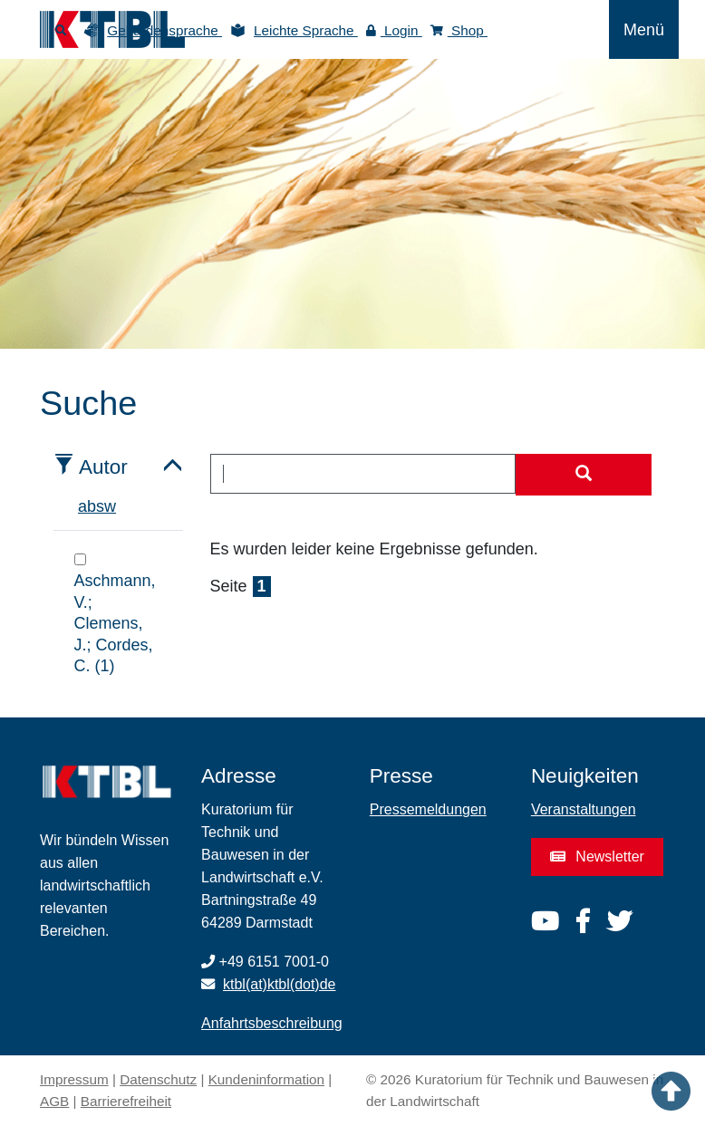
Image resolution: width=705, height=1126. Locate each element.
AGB (54, 1101)
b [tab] (91, 506)
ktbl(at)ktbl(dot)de (279, 984)
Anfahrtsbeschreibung (272, 1023)
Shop (459, 30)
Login (394, 30)
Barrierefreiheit (126, 1101)
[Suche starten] (584, 475)
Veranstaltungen (583, 809)
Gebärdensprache (164, 30)
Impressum (74, 1079)
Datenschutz (158, 1079)
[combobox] (363, 474)
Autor (103, 467)
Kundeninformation (266, 1079)
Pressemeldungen (428, 809)
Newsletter (597, 856)
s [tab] (100, 506)
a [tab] (82, 506)
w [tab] (110, 506)
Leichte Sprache (306, 30)
